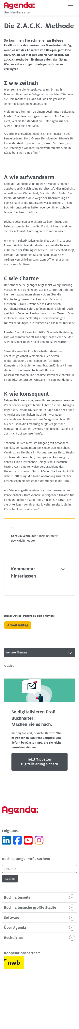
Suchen (10, 878)
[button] (71, 7)
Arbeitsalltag (17, 625)
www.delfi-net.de (23, 540)
